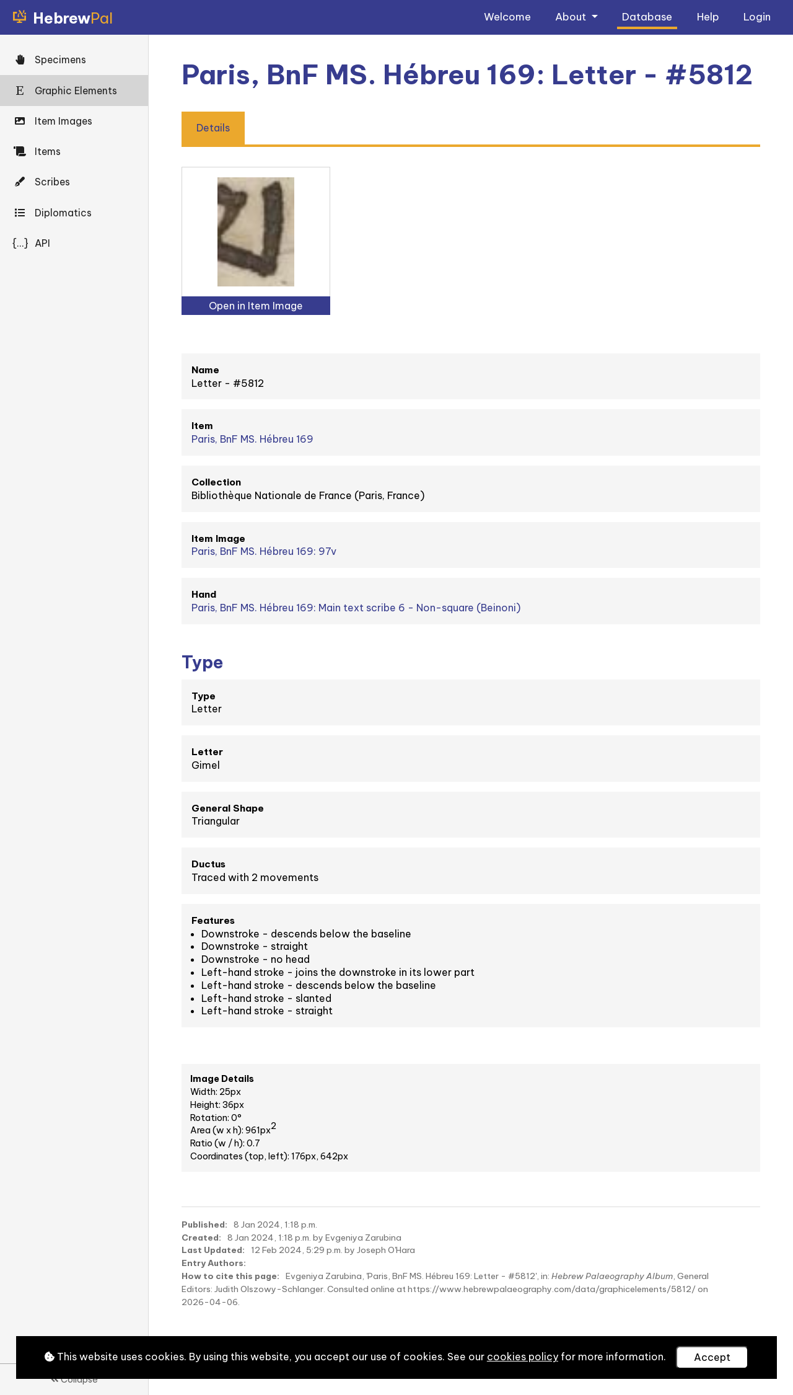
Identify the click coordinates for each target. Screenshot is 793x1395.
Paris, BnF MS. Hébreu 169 (252, 439)
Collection (216, 482)
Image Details (222, 1078)
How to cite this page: (230, 1276)
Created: (201, 1237)
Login (757, 16)
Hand (203, 594)
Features (213, 920)
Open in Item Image (256, 305)
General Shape (227, 808)
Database (647, 16)
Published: (204, 1224)
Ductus (208, 864)
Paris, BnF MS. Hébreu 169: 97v (263, 551)
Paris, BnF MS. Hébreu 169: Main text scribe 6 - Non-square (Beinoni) (355, 607)
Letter (207, 752)
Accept (712, 1357)
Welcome (507, 16)
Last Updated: (213, 1250)
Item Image (218, 538)
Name (205, 370)
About (572, 16)
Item (202, 426)
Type (203, 696)
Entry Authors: (214, 1263)
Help (708, 16)
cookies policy (522, 1356)
